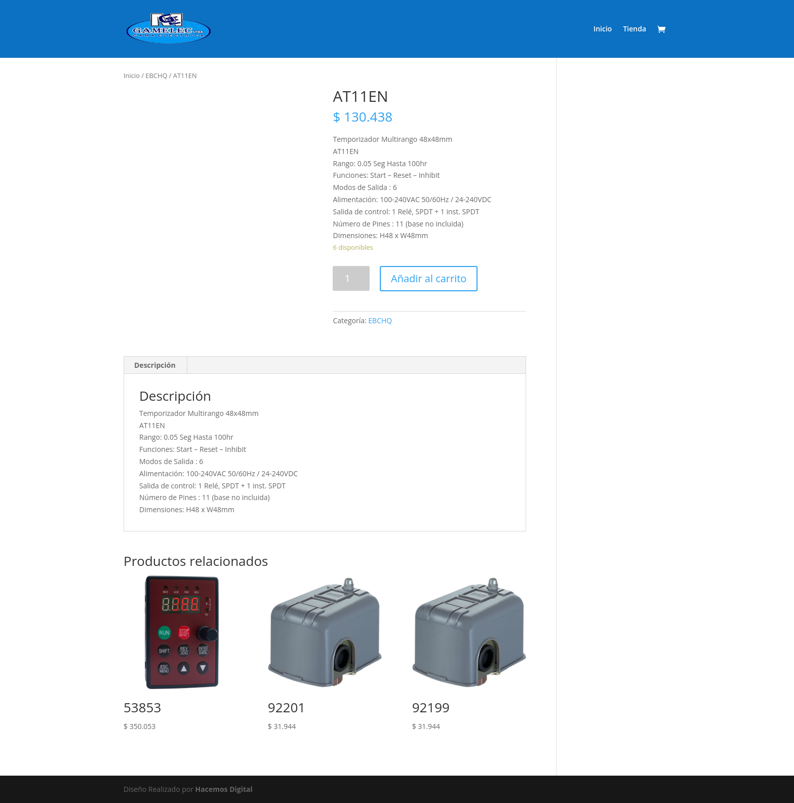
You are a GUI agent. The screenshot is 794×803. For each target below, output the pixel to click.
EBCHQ (156, 75)
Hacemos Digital (224, 789)
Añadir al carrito (428, 278)
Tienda (634, 29)
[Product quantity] (351, 278)
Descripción (155, 365)
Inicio (602, 29)
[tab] (155, 365)
